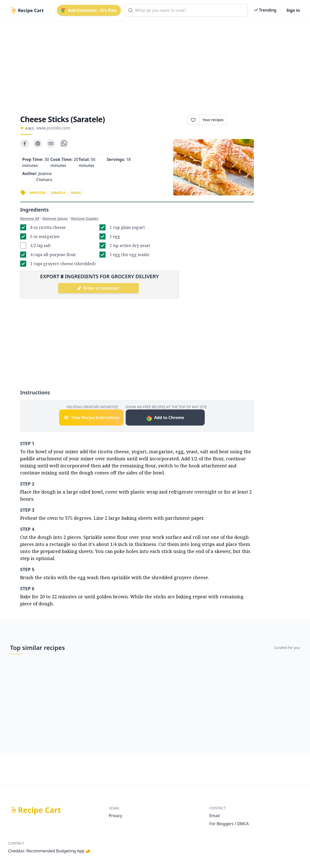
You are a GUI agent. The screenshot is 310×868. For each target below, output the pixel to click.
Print (240, 120)
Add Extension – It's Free (89, 10)
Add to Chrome (165, 418)
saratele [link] (58, 193)
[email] (50, 143)
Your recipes (213, 119)
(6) (32, 128)
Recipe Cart (39, 810)
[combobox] (186, 10)
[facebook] (24, 143)
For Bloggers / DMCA (229, 823)
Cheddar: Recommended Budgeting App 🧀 (49, 851)
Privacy (115, 815)
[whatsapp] (63, 143)
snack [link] (76, 193)
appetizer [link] (37, 193)
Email (214, 815)
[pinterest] (37, 143)
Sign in (293, 10)
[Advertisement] (155, 63)
